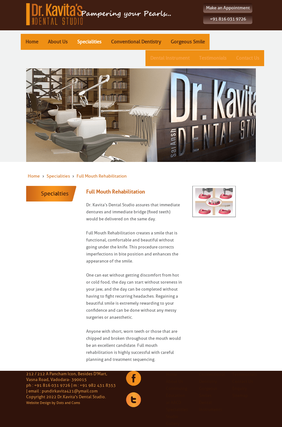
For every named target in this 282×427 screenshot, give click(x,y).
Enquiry (239, 388)
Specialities (89, 42)
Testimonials (212, 58)
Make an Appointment (228, 8)
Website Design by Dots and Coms (53, 402)
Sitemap (240, 395)
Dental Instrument (169, 58)
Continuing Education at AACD (176, 395)
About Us (58, 42)
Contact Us (247, 58)
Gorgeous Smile (188, 42)
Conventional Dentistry (136, 42)
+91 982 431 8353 (98, 385)
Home (32, 42)
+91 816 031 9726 (228, 19)
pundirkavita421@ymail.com (70, 390)
